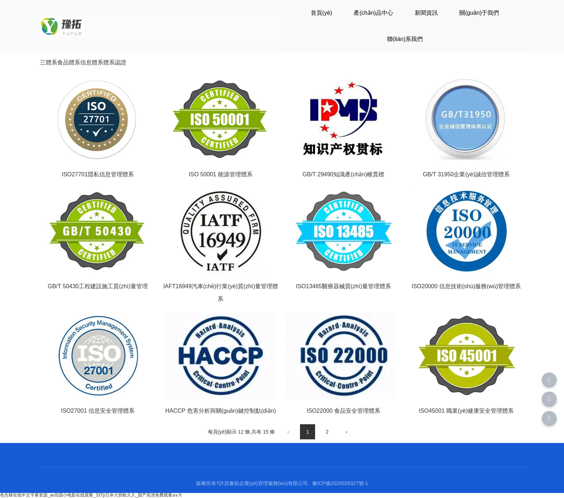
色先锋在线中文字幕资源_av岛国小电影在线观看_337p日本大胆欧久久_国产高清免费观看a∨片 (91, 495)
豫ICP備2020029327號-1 (340, 483)
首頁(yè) (321, 13)
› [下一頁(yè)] (346, 432)
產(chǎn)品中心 (373, 13)
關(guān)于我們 (479, 13)
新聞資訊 (426, 13)
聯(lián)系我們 (405, 39)
